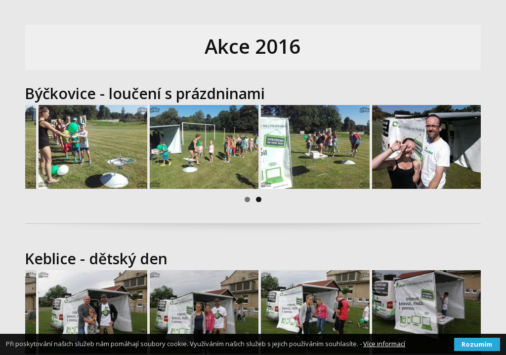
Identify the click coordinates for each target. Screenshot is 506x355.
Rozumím (477, 344)
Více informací (384, 343)
